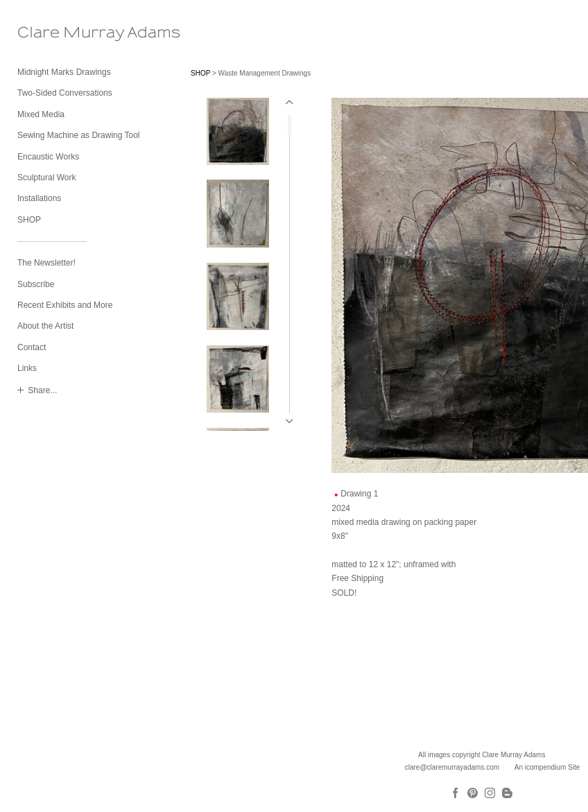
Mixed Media (40, 114)
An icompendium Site (547, 767)
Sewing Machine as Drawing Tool (78, 135)
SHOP (29, 220)
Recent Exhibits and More (64, 305)
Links (27, 368)
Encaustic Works (48, 157)
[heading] (52, 33)
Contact (31, 347)
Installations (39, 198)
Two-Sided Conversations (64, 93)
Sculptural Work (46, 177)
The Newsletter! (46, 263)
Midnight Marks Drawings (64, 72)
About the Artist (45, 326)
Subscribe (35, 284)
